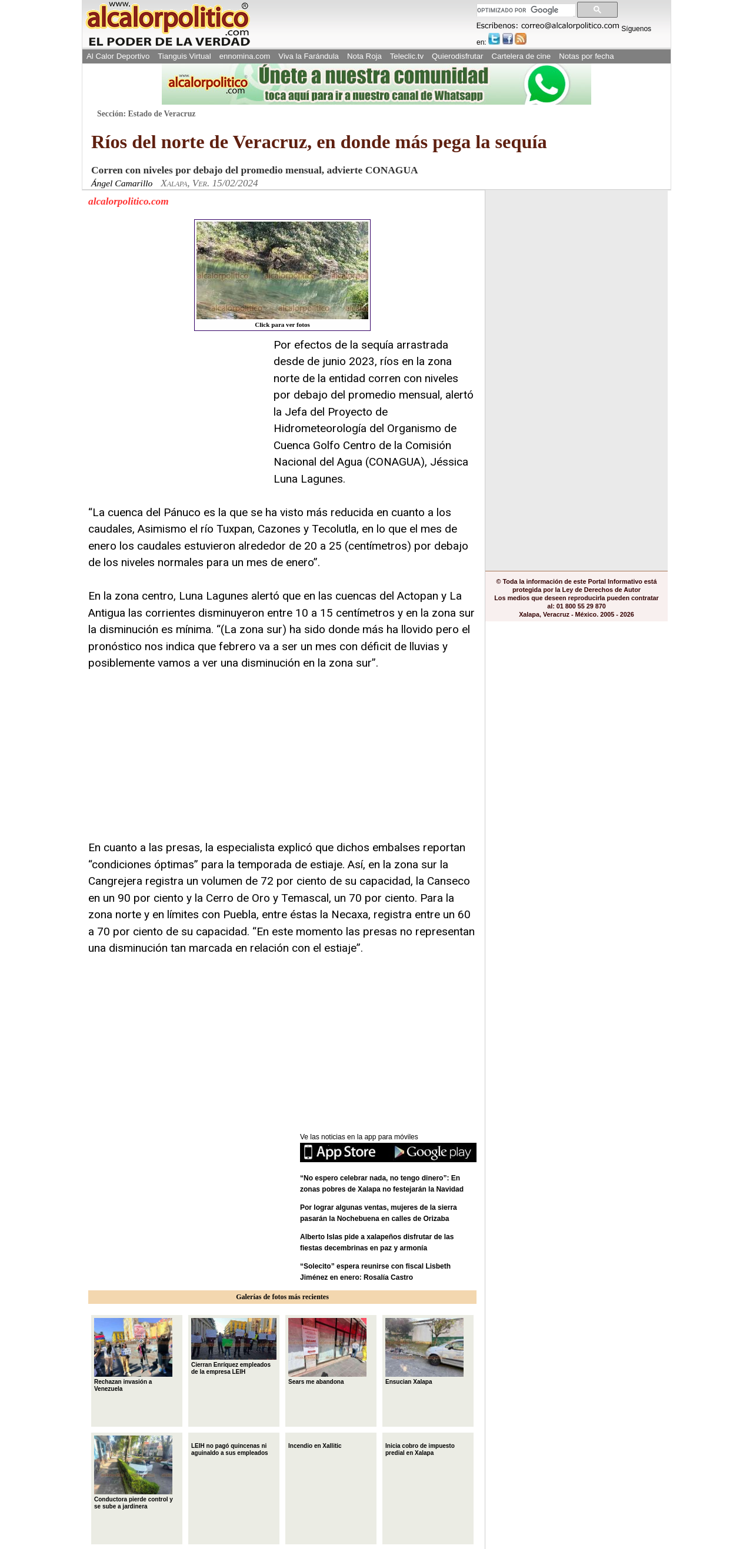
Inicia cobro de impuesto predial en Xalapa (420, 1448)
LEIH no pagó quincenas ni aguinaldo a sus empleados (229, 1448)
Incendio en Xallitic (315, 1444)
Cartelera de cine (521, 56)
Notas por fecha (586, 56)
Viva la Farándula (308, 56)
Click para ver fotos (282, 275)
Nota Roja (364, 56)
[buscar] (525, 10)
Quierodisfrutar (457, 56)
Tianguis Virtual (184, 56)
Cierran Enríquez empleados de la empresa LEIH (233, 1346)
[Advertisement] (176, 410)
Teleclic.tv (407, 56)
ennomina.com (245, 56)
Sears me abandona (327, 1351)
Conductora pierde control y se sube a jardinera (133, 1473)
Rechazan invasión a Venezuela (133, 1355)
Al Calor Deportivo (117, 56)
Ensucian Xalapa (424, 1351)
